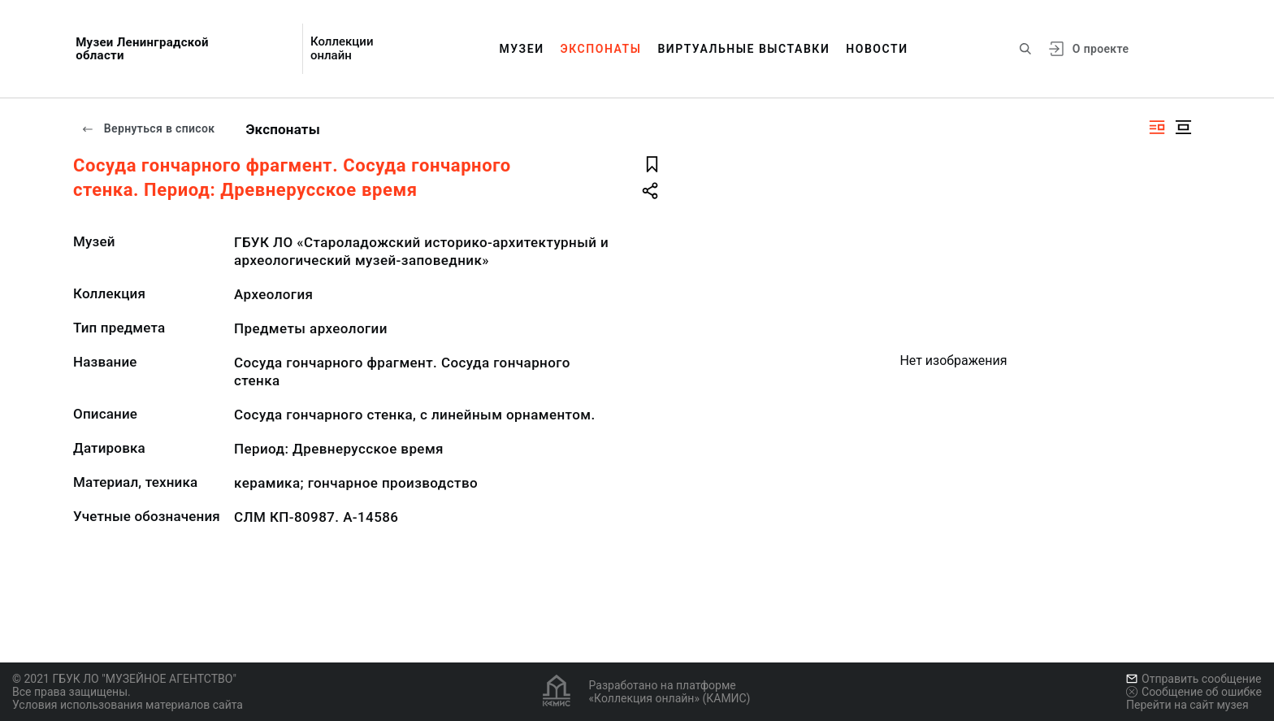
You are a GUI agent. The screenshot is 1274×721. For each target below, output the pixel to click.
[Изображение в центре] (1183, 127)
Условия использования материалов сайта (127, 704)
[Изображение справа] (1157, 127)
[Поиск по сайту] (1025, 48)
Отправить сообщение (1193, 678)
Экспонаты (601, 48)
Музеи (521, 48)
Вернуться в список (147, 128)
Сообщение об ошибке (1194, 691)
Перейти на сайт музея (1187, 704)
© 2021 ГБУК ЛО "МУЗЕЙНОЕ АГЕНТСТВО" (124, 678)
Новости (877, 48)
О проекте (1100, 48)
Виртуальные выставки (743, 48)
